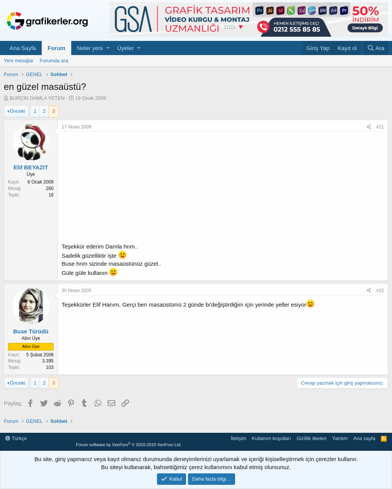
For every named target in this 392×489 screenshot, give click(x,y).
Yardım (340, 438)
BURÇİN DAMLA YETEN (37, 98)
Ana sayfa (364, 438)
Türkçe (16, 438)
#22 (380, 290)
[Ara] (375, 48)
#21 (380, 127)
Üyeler (125, 48)
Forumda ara (54, 60)
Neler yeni (90, 48)
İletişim (238, 438)
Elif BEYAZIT (30, 167)
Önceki (17, 111)
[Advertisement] (223, 188)
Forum (56, 48)
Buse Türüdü (31, 331)
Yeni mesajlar (19, 60)
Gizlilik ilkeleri (312, 438)
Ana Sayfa (23, 48)
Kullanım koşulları (271, 438)
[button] (107, 48)
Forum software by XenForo (128, 444)
